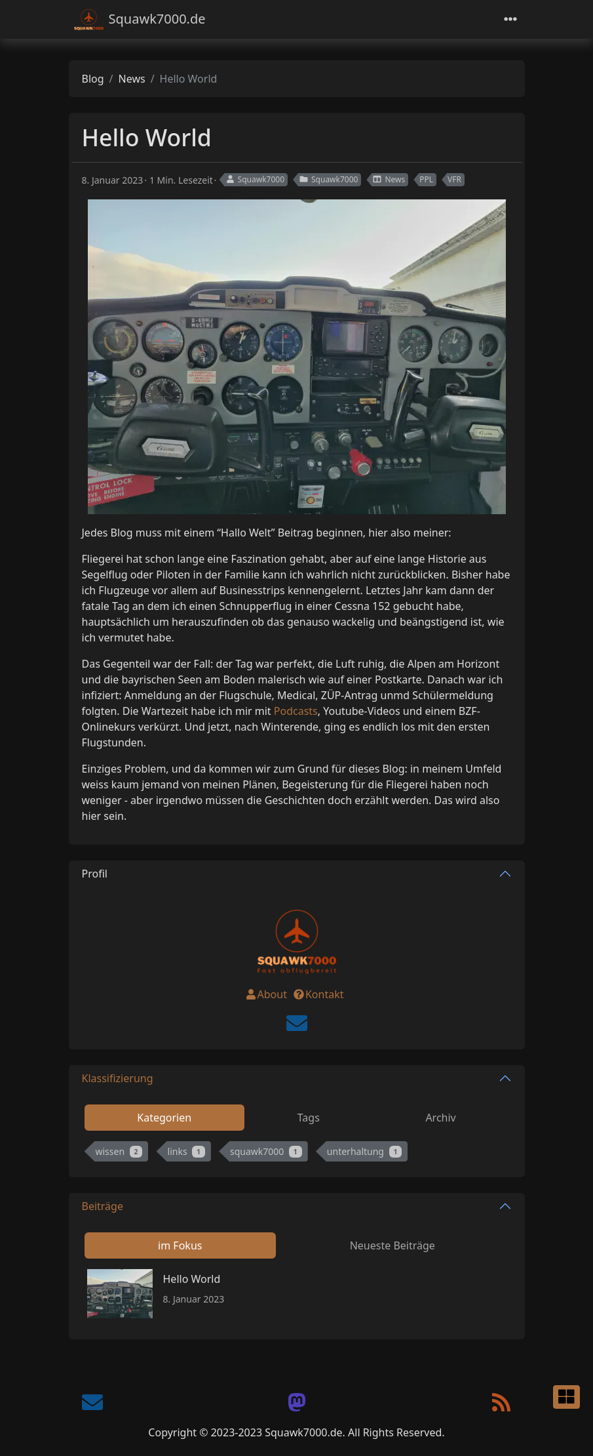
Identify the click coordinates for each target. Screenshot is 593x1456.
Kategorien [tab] (164, 1117)
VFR (454, 179)
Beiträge (102, 1206)
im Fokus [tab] (180, 1245)
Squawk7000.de (140, 19)
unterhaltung (364, 1151)
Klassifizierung (117, 1078)
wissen (119, 1151)
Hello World (192, 1279)
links (186, 1151)
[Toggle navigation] (510, 19)
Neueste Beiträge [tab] (392, 1245)
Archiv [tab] (440, 1117)
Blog (93, 78)
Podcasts (296, 711)
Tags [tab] (308, 1117)
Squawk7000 (254, 179)
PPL (426, 179)
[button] (566, 1397)
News (132, 78)
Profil (94, 873)
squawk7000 (266, 1151)
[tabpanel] (297, 1154)
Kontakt (318, 994)
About (265, 994)
